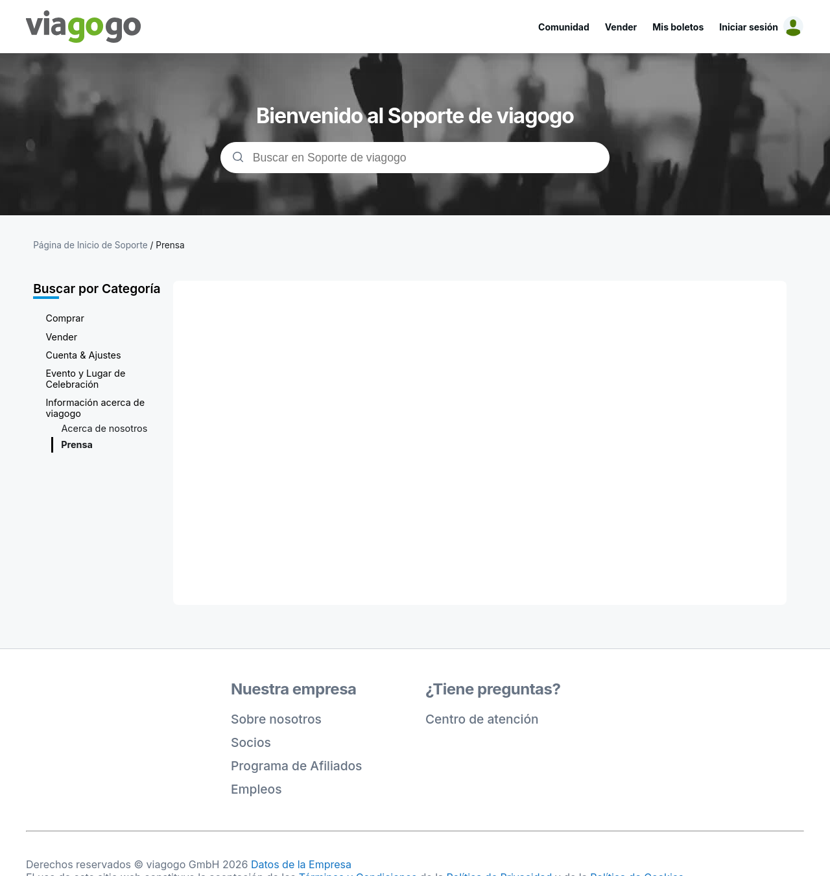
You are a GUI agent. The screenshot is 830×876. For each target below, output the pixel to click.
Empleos (256, 789)
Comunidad (563, 26)
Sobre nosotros (276, 719)
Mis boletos (678, 26)
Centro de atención (482, 719)
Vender (621, 26)
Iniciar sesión (748, 26)
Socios (251, 742)
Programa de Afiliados (296, 766)
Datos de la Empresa (301, 864)
